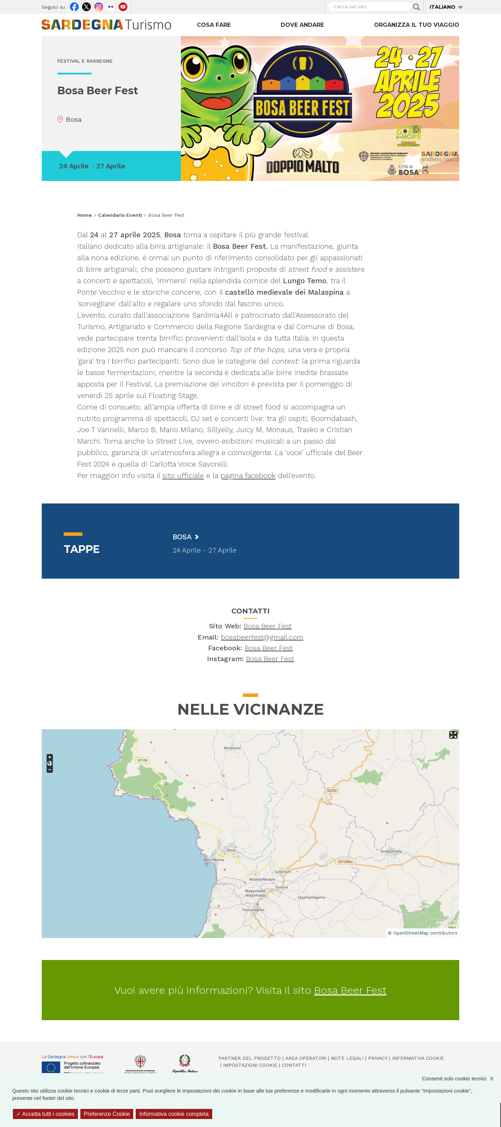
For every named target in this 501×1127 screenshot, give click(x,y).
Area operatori (305, 1058)
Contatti (294, 1065)
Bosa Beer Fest (268, 626)
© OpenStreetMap (408, 933)
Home (84, 215)
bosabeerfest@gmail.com (262, 637)
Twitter (86, 6)
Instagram (98, 6)
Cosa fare (214, 25)
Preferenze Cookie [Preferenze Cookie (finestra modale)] (107, 1114)
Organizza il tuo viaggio (416, 25)
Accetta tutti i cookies (45, 1114)
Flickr (110, 6)
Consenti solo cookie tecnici (461, 1078)
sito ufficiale (183, 475)
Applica (416, 7)
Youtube (123, 6)
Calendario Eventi (120, 215)
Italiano (442, 7)
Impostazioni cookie (250, 1065)
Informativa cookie (418, 1058)
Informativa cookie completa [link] (173, 1114)
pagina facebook (248, 475)
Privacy (378, 1058)
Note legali (347, 1058)
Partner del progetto (249, 1058)
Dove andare (302, 25)
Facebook (74, 6)
